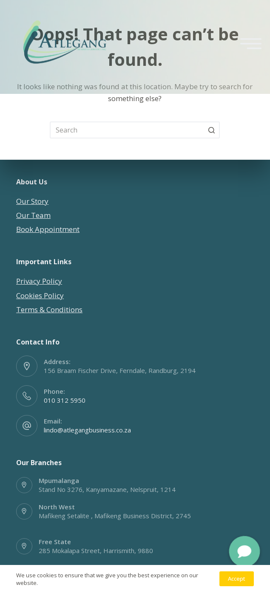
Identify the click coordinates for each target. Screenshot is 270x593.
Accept (236, 578)
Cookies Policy (40, 295)
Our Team (33, 215)
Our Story (32, 201)
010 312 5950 (64, 400)
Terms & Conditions (49, 309)
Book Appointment (48, 229)
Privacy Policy (39, 281)
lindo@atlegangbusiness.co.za (87, 430)
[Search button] (211, 129)
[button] (244, 551)
